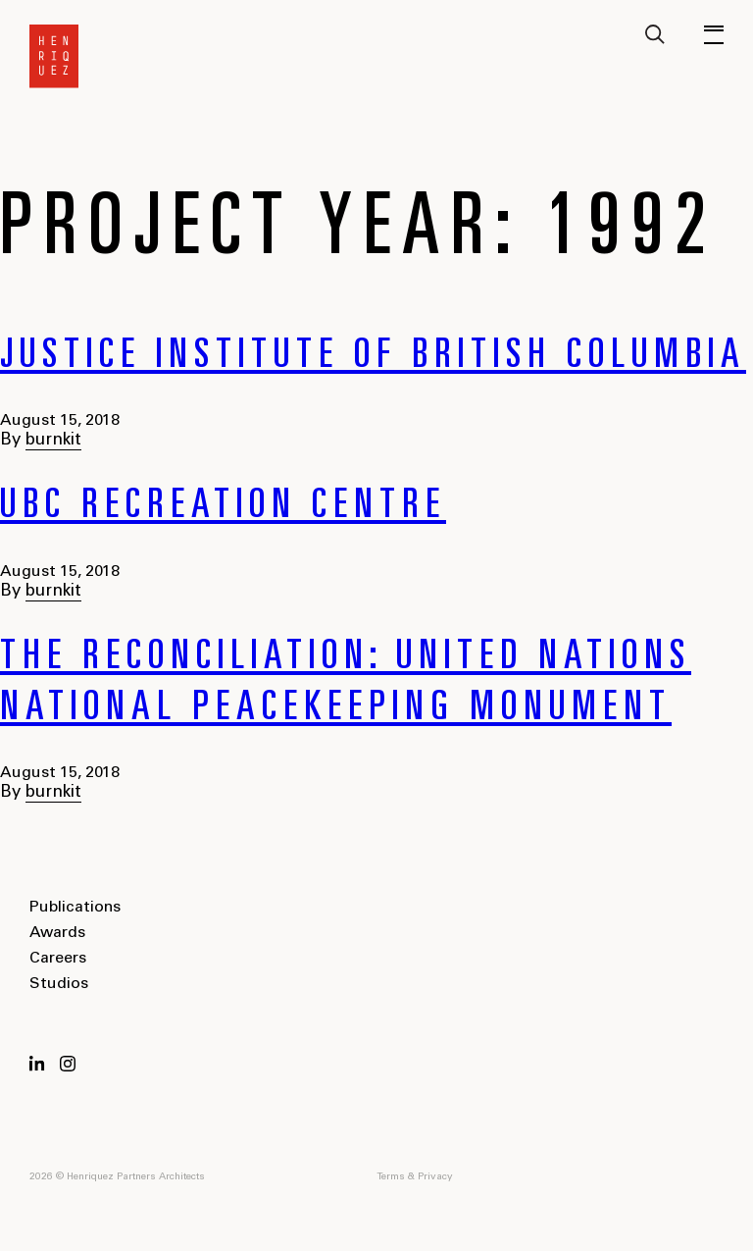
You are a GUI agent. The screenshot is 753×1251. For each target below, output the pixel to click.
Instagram (67, 1063)
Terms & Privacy (414, 1177)
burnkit (53, 441)
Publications (75, 907)
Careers (57, 958)
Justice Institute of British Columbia (373, 358)
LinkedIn (37, 1063)
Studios (58, 984)
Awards (57, 933)
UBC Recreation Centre (223, 508)
